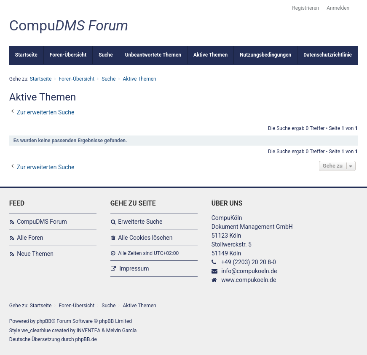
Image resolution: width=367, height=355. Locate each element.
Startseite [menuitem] (26, 55)
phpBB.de (86, 339)
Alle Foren (30, 237)
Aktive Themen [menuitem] (210, 55)
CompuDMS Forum (42, 221)
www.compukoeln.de (248, 279)
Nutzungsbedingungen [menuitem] (265, 55)
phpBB (44, 321)
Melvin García (121, 330)
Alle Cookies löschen (145, 237)
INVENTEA (88, 330)
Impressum (134, 268)
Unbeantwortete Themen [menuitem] (153, 55)
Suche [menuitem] (106, 55)
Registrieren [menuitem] (305, 8)
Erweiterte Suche (140, 221)
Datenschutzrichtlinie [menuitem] (327, 55)
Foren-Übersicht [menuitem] (68, 55)
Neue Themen (35, 253)
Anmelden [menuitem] (338, 8)
